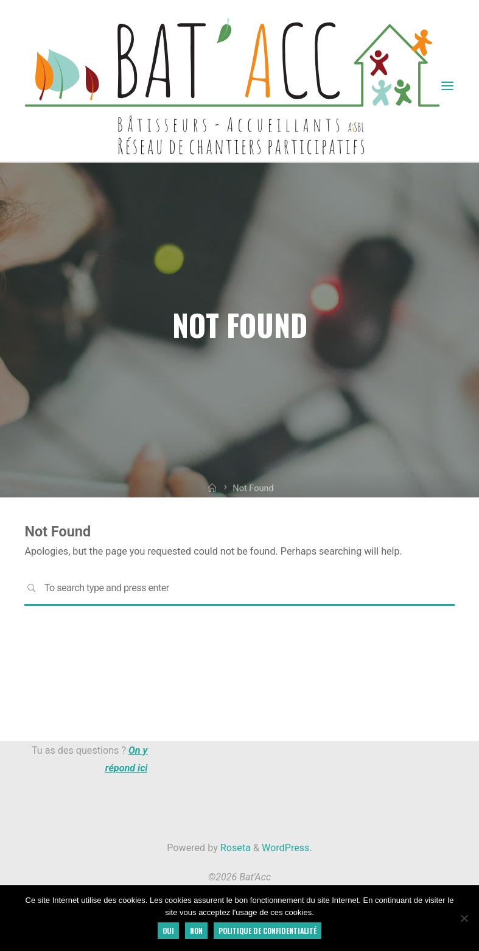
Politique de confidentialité (267, 930)
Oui (168, 930)
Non (196, 930)
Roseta (234, 848)
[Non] (464, 918)
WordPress (285, 848)
